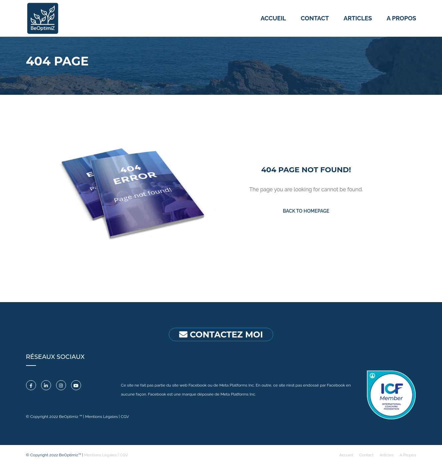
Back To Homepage (306, 211)
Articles (358, 18)
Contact (315, 18)
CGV (125, 416)
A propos (401, 18)
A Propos (408, 455)
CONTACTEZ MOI (221, 334)
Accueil (273, 18)
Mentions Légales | (103, 416)
